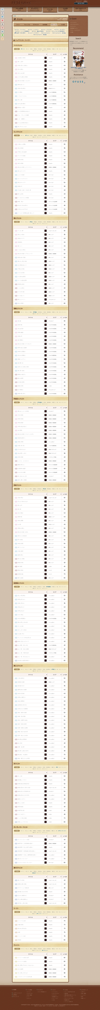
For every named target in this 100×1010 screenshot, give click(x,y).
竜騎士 (35, 48)
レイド (28, 996)
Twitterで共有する (2, 9)
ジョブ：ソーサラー (34, 33)
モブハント (29, 998)
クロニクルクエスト (74, 24)
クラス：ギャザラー (60, 29)
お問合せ (85, 1)
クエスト (50, 10)
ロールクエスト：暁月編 (59, 33)
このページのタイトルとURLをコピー (2, 38)
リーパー (39, 50)
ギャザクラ (34, 10)
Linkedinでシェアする (2, 31)
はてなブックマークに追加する (2, 16)
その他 (65, 10)
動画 (82, 996)
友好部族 (45, 24)
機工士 (54, 48)
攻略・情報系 (83, 993)
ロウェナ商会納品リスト (42, 991)
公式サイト (83, 991)
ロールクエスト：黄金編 (40, 34)
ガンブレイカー (63, 48)
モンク (27, 48)
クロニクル (27, 24)
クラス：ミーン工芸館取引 (22, 31)
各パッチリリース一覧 (68, 996)
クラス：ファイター (20, 29)
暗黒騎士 (49, 48)
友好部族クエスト (74, 28)
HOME (14, 989)
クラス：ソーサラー (34, 29)
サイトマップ (78, 1)
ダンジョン (29, 991)
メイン (18, 24)
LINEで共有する (2, 35)
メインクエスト (73, 22)
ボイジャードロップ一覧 (69, 998)
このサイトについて (17, 992)
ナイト (23, 48)
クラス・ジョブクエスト (75, 30)
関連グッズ (83, 998)
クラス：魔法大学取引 (38, 31)
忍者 (45, 48)
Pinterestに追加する (2, 27)
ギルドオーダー (30, 993)
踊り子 (34, 50)
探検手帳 (66, 993)
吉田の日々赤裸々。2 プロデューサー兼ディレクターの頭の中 (78, 71)
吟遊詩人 (40, 48)
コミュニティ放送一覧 (68, 1001)
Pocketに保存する (2, 20)
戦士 (32, 48)
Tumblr (2, 24)
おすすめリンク (80, 10)
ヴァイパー (45, 50)
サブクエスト (36, 24)
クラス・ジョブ (54, 24)
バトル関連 (19, 10)
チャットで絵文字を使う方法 (70, 991)
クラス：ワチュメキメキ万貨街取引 (56, 31)
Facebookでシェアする (2, 13)
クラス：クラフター (47, 29)
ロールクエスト (46, 33)
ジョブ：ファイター (21, 33)
